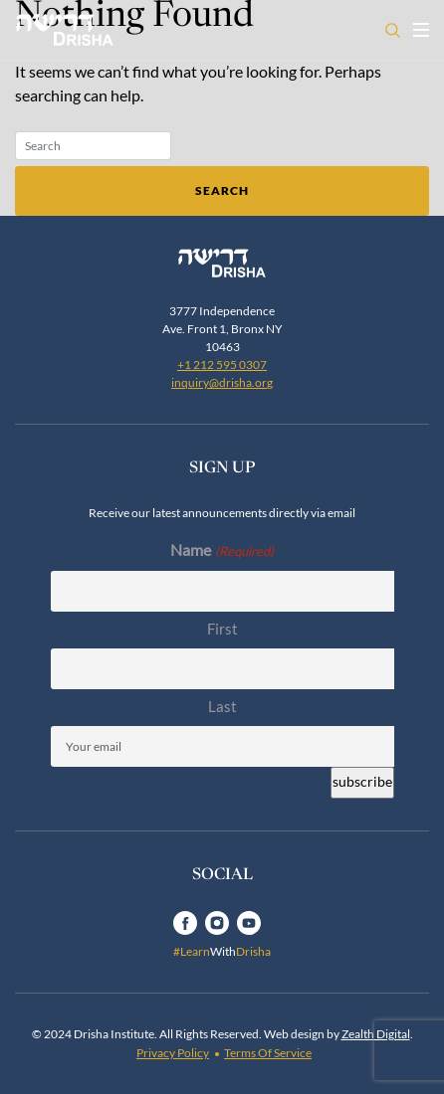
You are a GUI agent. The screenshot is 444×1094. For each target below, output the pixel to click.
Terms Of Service (268, 1052)
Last (222, 706)
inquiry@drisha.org (222, 382)
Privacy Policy (172, 1052)
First (222, 629)
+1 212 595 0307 (222, 364)
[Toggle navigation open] (421, 30)
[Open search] (392, 30)
